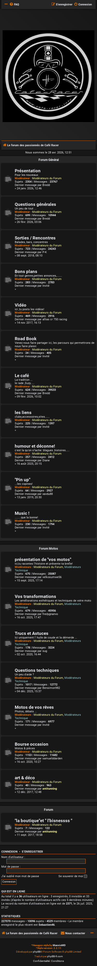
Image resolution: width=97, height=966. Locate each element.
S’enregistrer (32, 851)
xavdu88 (47, 494)
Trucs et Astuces (31, 633)
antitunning (49, 788)
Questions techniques (37, 670)
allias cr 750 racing (54, 319)
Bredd (46, 185)
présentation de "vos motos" (43, 559)
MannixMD (59, 945)
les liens (23, 412)
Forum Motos (48, 548)
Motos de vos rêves (34, 707)
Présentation (28, 170)
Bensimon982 (51, 688)
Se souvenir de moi (72, 876)
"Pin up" (22, 479)
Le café (22, 375)
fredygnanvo (50, 614)
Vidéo (20, 305)
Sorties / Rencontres (35, 238)
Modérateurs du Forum (47, 178)
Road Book (25, 338)
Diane (46, 460)
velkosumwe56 (52, 577)
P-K (44, 252)
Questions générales (35, 204)
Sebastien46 (47, 924)
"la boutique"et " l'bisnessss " (43, 820)
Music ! (22, 513)
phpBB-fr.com (55, 956)
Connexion (9, 851)
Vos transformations (35, 596)
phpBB (37, 951)
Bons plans (26, 271)
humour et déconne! (35, 446)
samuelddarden (52, 758)
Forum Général (49, 160)
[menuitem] (14, 5)
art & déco (25, 777)
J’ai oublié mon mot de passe (20, 876)
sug (44, 651)
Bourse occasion (31, 744)
